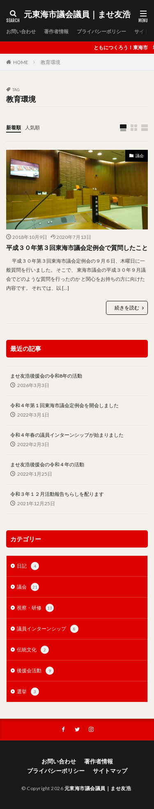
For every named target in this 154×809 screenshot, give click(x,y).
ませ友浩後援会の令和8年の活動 (46, 376)
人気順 (32, 127)
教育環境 (50, 62)
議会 (140, 155)
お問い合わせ (21, 31)
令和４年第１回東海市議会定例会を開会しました (64, 405)
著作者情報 (56, 31)
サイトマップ (110, 770)
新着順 (13, 127)
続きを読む (127, 308)
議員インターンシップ (47, 629)
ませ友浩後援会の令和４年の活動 (47, 464)
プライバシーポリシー (101, 31)
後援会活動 (35, 671)
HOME (20, 62)
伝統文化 (33, 650)
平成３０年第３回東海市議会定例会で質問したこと (77, 247)
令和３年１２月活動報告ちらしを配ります (57, 494)
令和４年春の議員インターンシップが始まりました (67, 435)
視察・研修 (35, 608)
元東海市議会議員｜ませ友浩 (77, 14)
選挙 (28, 692)
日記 (28, 566)
